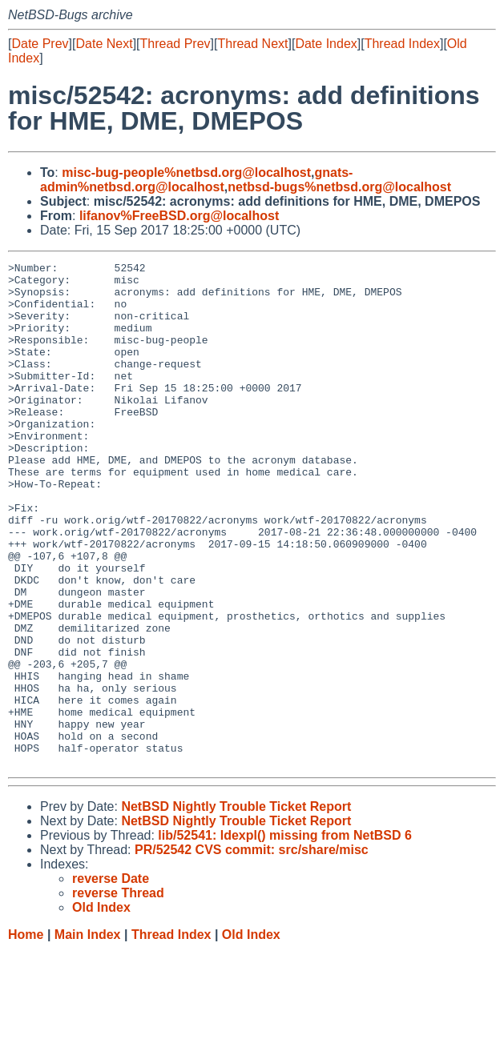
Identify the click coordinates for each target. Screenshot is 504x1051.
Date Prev (39, 43)
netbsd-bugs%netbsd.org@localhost (339, 187)
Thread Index (402, 43)
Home (25, 1035)
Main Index (87, 1035)
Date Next (103, 43)
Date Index (326, 43)
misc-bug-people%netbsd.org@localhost (186, 172)
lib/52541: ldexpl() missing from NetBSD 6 (285, 936)
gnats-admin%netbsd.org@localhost (196, 180)
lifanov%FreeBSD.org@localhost (179, 216)
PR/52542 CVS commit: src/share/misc (252, 950)
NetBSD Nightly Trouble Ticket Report (236, 907)
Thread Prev (175, 43)
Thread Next (252, 43)
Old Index (251, 1035)
